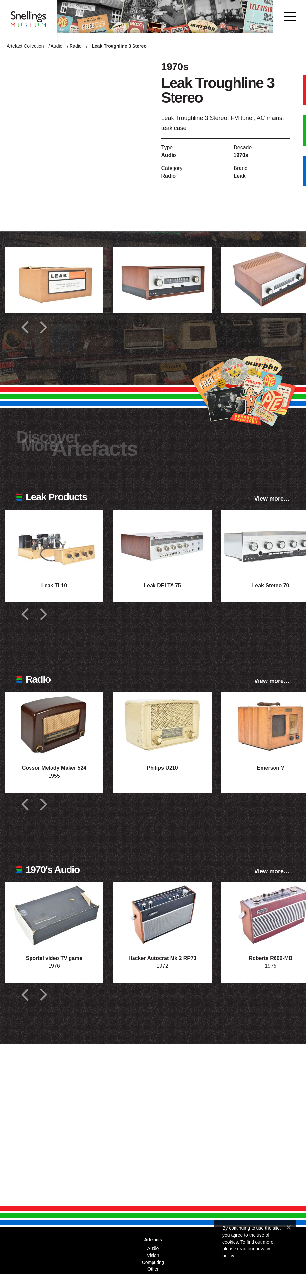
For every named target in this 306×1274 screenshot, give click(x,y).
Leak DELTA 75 (162, 585)
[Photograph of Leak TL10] (54, 542)
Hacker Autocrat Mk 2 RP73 (162, 958)
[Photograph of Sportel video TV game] (54, 915)
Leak (239, 176)
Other (153, 1269)
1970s (241, 155)
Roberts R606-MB (270, 958)
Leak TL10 (54, 585)
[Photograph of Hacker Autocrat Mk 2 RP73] (162, 915)
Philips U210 (162, 768)
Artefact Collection (25, 46)
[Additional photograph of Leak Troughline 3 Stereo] (54, 280)
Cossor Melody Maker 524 (54, 768)
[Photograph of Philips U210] (162, 725)
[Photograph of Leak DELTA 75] (162, 542)
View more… (272, 498)
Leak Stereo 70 (270, 585)
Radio (76, 46)
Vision (153, 1255)
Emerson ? (270, 768)
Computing (153, 1262)
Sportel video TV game (54, 958)
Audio (57, 46)
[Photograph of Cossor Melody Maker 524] (54, 725)
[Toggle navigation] (289, 16)
